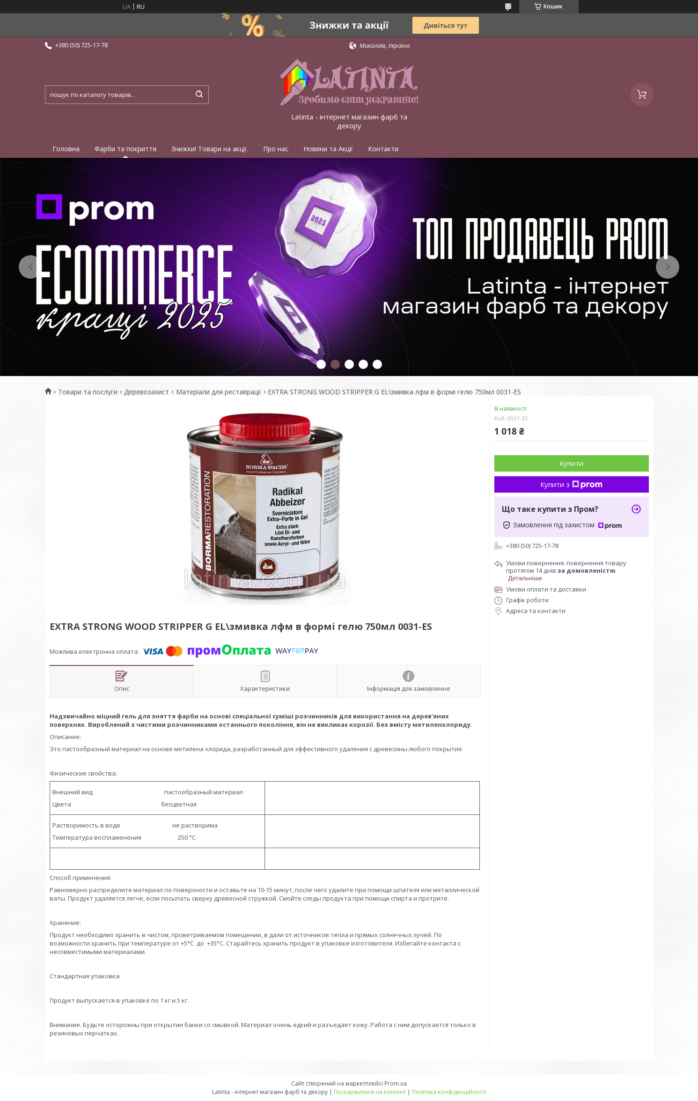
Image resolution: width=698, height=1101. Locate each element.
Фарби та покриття (125, 148)
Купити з (571, 484)
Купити (571, 463)
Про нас (275, 148)
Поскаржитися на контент (370, 1092)
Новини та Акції (328, 148)
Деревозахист (146, 392)
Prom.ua (395, 1083)
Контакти (383, 148)
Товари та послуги (88, 392)
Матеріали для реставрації (218, 392)
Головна (66, 148)
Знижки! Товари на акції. (209, 148)
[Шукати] (199, 94)
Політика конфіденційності (449, 1092)
